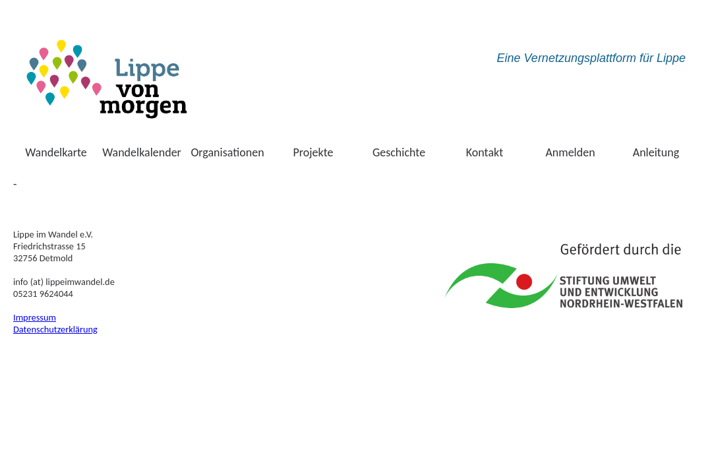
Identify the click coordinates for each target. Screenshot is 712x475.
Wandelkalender (141, 152)
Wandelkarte (56, 152)
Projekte (313, 152)
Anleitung (656, 152)
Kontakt (484, 152)
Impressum (34, 317)
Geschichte (398, 152)
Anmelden (570, 152)
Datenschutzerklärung (55, 329)
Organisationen (227, 152)
